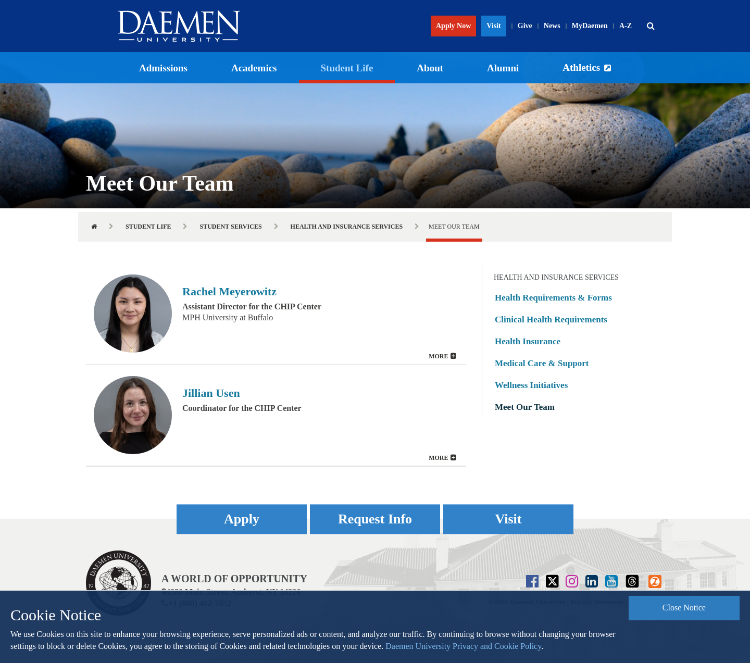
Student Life (347, 67)
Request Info (375, 519)
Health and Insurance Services (347, 226)
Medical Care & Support (542, 363)
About (430, 67)
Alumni (503, 67)
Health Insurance (527, 341)
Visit (493, 26)
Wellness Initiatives (531, 385)
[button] (650, 26)
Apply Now (453, 26)
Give (525, 26)
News (552, 26)
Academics (254, 67)
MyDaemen (590, 26)
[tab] (276, 313)
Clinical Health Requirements (551, 319)
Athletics (581, 67)
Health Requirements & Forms (553, 298)
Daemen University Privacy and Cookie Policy (463, 646)
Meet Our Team (525, 407)
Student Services (230, 226)
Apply (241, 519)
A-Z (625, 26)
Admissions (163, 67)
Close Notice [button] (684, 607)
